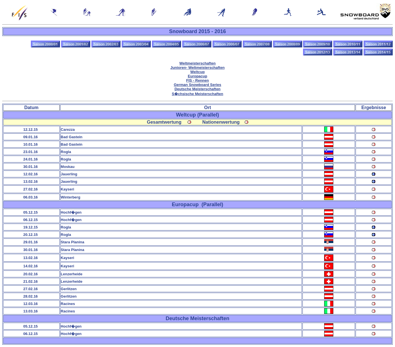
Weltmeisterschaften (197, 63)
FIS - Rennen (197, 80)
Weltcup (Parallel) (197, 115)
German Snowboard (197, 85)
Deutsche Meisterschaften (197, 89)
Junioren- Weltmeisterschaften (198, 67)
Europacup (197, 76)
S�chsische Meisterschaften (197, 94)
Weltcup (197, 72)
